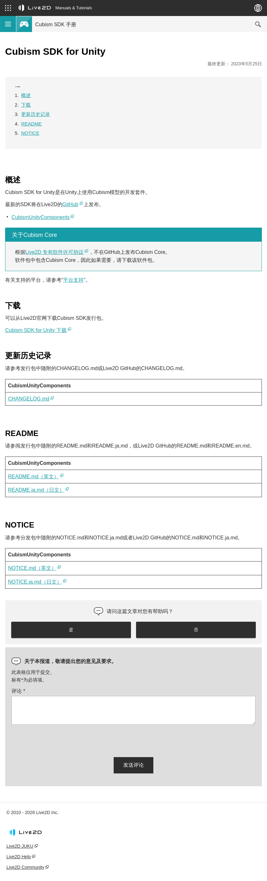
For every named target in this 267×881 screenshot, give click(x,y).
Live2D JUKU (19, 846)
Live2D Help (18, 856)
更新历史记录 (35, 114)
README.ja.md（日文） (36, 490)
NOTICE (30, 133)
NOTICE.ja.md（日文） (35, 582)
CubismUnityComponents (40, 217)
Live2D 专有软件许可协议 (54, 252)
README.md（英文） (33, 476)
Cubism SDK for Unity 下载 (36, 330)
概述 (26, 95)
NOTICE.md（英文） (32, 568)
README (31, 123)
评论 (18, 691)
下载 (26, 105)
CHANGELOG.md (28, 398)
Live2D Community (25, 867)
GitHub (70, 204)
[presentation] (60, 739)
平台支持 (73, 280)
